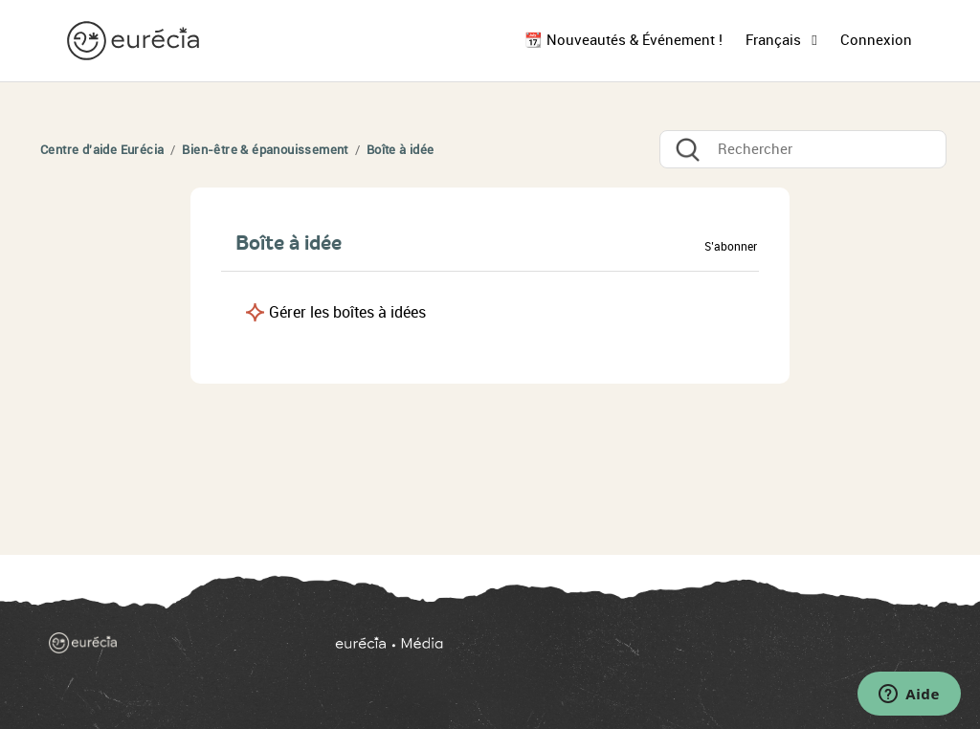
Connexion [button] (876, 40)
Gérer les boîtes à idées (347, 312)
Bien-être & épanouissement (264, 150)
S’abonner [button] (730, 247)
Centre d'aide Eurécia (102, 150)
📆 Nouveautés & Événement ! (623, 40)
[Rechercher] (803, 149)
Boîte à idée (400, 150)
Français (775, 40)
